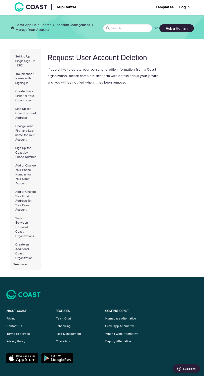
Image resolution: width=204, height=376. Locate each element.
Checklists (63, 341)
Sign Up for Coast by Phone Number (25, 152)
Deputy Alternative (118, 341)
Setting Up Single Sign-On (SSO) (25, 61)
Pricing (11, 318)
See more (20, 264)
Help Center (66, 7)
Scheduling (63, 326)
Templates (165, 7)
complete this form (95, 76)
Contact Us (14, 326)
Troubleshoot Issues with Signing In (24, 78)
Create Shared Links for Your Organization (25, 96)
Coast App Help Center (33, 25)
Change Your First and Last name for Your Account (24, 132)
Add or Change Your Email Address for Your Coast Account (25, 200)
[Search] (127, 28)
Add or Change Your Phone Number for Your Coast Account (25, 174)
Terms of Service (18, 334)
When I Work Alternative (121, 334)
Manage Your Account (32, 30)
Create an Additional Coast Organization (23, 251)
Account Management (73, 25)
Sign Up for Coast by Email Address (25, 113)
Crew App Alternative (120, 326)
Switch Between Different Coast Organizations (24, 227)
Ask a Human (176, 28)
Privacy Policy (15, 341)
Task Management (68, 334)
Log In (184, 7)
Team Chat (63, 318)
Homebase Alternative (120, 318)
